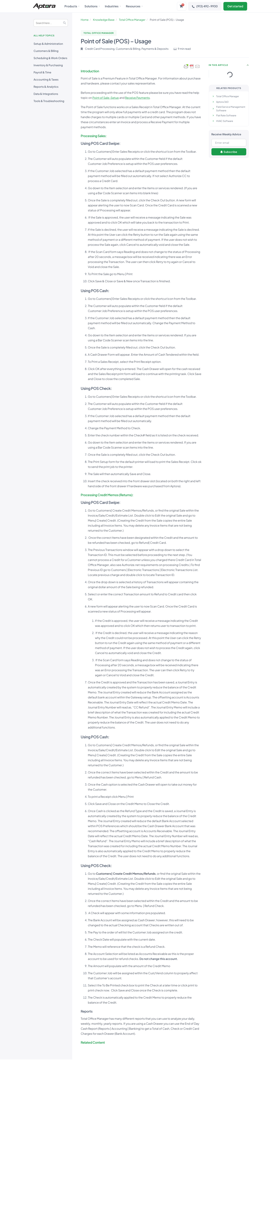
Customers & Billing (46, 51)
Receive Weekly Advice (226, 134)
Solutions (91, 6)
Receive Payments (137, 98)
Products (71, 6)
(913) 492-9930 (205, 6)
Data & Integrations (46, 94)
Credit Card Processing (100, 48)
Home (85, 19)
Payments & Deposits (154, 48)
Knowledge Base (103, 19)
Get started (235, 6)
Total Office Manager (132, 19)
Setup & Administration (48, 43)
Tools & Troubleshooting (49, 101)
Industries (113, 6)
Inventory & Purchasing (48, 65)
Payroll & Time (42, 72)
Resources (134, 6)
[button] (248, 65)
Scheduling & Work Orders (50, 58)
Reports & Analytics (46, 86)
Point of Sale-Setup (105, 98)
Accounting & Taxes (46, 79)
